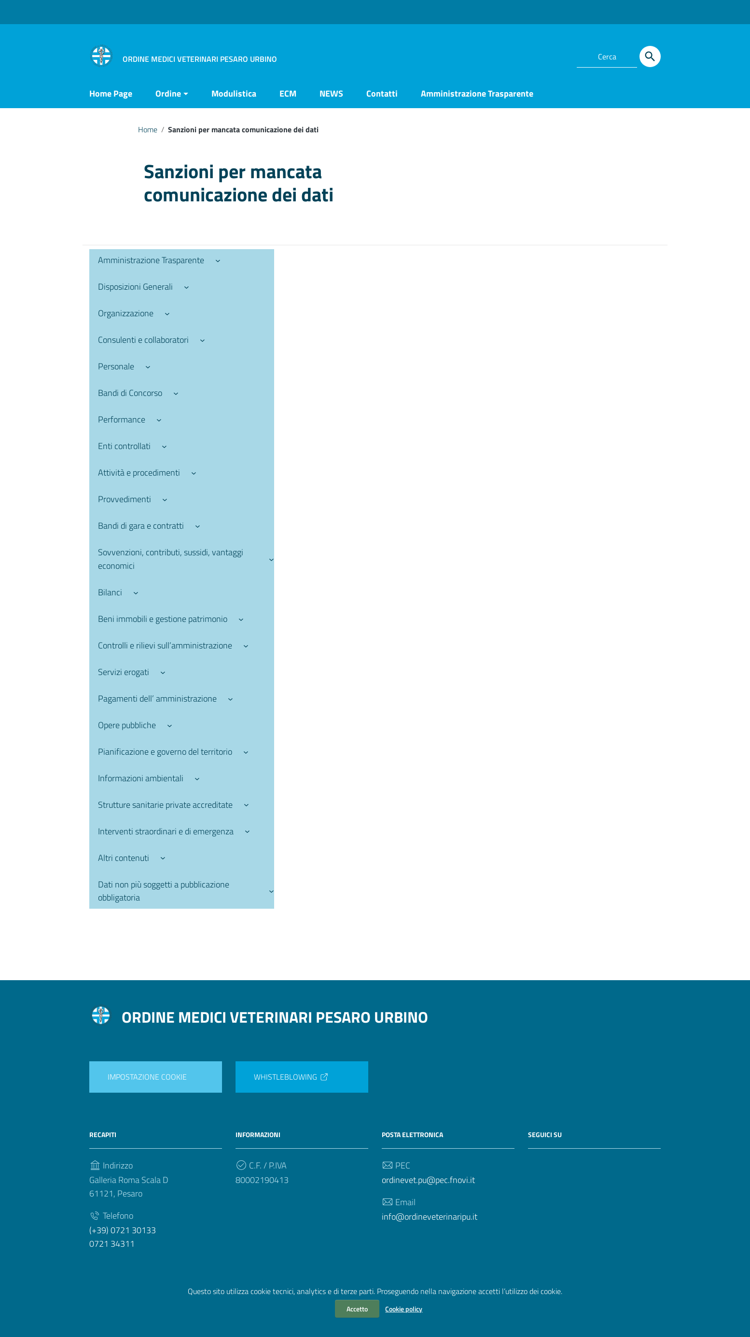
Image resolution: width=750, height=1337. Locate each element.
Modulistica (233, 93)
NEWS (331, 93)
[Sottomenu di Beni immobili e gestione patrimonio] (241, 618)
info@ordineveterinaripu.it (429, 1216)
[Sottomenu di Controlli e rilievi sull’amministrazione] (246, 645)
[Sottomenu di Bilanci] (136, 592)
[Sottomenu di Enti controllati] (164, 446)
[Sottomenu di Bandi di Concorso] (176, 392)
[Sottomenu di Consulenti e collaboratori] (202, 339)
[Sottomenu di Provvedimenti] (164, 499)
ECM (287, 93)
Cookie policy (403, 1309)
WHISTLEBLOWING (291, 1077)
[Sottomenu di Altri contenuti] (163, 857)
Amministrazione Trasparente (477, 93)
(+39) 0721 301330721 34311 (122, 1237)
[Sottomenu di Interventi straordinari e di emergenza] (247, 831)
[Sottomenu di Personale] (148, 366)
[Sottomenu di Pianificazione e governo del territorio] (246, 751)
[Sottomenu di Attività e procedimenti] (193, 472)
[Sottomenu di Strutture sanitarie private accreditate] (246, 804)
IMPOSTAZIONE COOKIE (147, 1077)
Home (147, 129)
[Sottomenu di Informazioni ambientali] (197, 778)
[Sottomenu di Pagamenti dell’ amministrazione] (230, 698)
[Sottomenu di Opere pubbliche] (169, 725)
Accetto (357, 1309)
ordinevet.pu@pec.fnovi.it (428, 1179)
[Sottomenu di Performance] (159, 419)
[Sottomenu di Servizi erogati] (163, 672)
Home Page (110, 93)
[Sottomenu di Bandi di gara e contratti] (197, 525)
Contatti (382, 93)
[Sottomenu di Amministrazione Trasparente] (218, 260)
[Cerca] (650, 56)
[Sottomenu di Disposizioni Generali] (186, 286)
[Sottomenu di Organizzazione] (167, 313)
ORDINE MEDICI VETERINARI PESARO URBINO (275, 1016)
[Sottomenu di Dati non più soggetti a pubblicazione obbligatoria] (271, 891)
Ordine (168, 93)
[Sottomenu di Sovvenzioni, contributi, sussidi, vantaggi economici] (271, 559)
